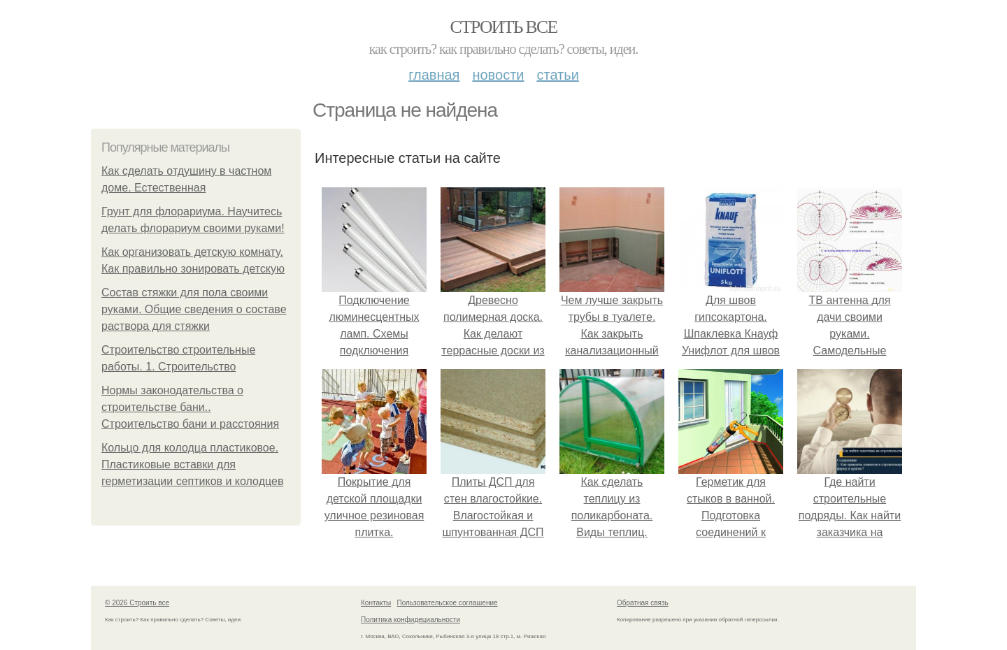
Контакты (376, 603)
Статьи (557, 74)
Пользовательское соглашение (447, 603)
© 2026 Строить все (137, 603)
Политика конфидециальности (410, 619)
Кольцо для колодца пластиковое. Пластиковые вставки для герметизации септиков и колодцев (192, 464)
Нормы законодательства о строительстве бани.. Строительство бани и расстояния (190, 407)
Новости (498, 74)
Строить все (503, 27)
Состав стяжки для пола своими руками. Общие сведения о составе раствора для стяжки (194, 309)
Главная (433, 74)
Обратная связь (643, 603)
